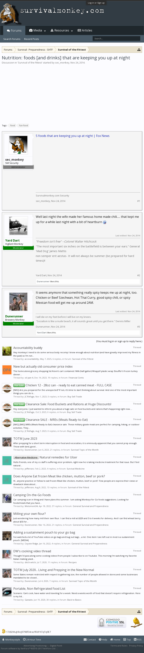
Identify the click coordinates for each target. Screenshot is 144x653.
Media (37, 30)
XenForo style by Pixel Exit (71, 648)
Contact (90, 639)
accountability (32, 358)
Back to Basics (74, 599)
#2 (138, 275)
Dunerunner (43, 281)
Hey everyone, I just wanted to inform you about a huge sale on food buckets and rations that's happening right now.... (72, 408)
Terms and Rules (118, 645)
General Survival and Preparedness (90, 506)
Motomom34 (31, 506)
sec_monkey (62, 62)
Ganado (29, 599)
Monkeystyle (11, 639)
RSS (138, 639)
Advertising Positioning (35, 645)
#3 (138, 326)
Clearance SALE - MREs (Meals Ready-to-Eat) (50, 420)
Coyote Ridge (31, 543)
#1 (138, 201)
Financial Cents (76, 377)
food (12, 125)
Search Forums (11, 39)
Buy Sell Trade (75, 396)
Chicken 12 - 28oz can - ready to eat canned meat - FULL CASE (62, 385)
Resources (61, 30)
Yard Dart (41, 275)
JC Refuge (29, 396)
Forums (16, 30)
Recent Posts (31, 39)
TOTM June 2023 (25, 439)
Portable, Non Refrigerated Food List (39, 589)
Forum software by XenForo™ (28, 648)
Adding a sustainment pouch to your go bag (44, 532)
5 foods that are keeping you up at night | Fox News (73, 136)
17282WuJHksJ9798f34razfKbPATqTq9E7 (28, 632)
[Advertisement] (72, 92)
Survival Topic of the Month (85, 449)
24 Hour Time (32, 639)
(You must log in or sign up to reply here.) (119, 341)
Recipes (72, 562)
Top (127, 639)
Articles (87, 30)
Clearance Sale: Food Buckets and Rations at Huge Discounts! (62, 404)
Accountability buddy (27, 348)
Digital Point (56, 645)
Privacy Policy (136, 645)
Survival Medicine (76, 468)
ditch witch (30, 562)
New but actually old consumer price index (43, 366)
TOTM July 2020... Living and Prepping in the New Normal (53, 570)
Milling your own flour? (29, 514)
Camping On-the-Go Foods (32, 495)
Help (103, 639)
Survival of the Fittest (30, 62)
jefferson (29, 468)
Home (115, 639)
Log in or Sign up (96, 2)
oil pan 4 (29, 377)
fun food (23, 125)
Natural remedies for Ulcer (45, 457)
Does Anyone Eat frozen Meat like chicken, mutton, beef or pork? (59, 476)
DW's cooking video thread (32, 551)
